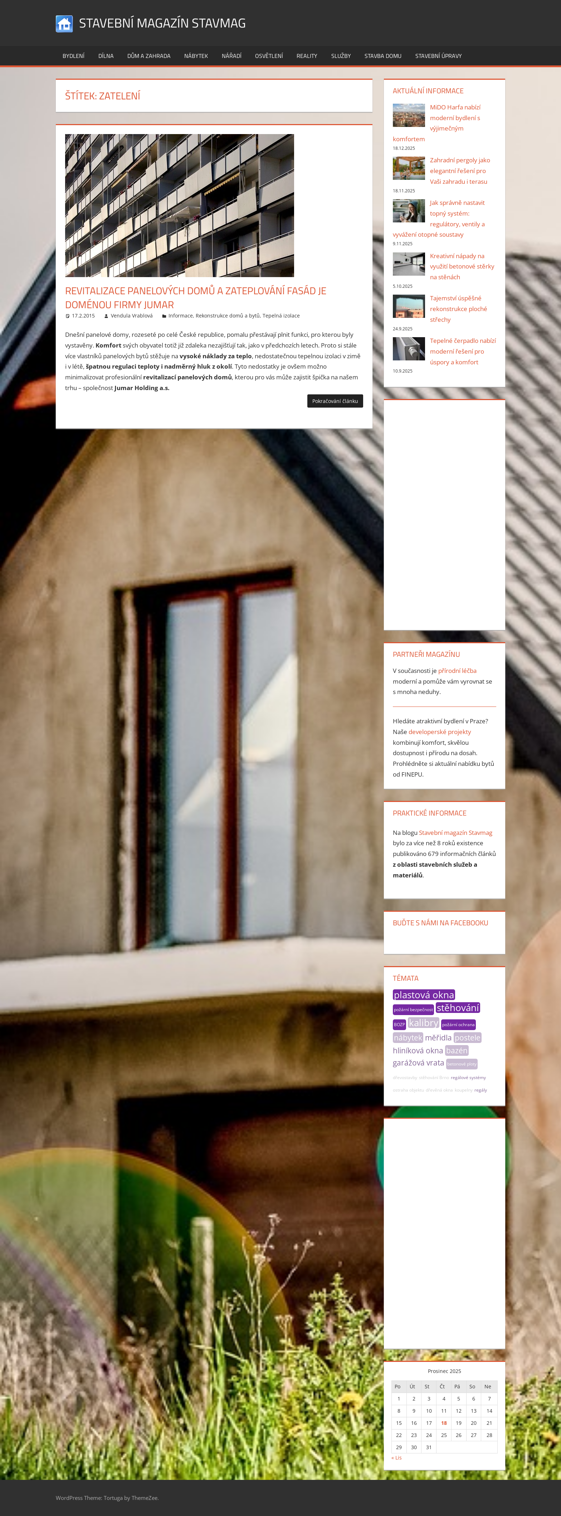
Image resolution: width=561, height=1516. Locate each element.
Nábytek (196, 55)
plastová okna (424, 994)
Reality (307, 55)
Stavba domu (383, 55)
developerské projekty (440, 732)
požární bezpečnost (413, 1009)
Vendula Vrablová (132, 315)
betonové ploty (462, 1064)
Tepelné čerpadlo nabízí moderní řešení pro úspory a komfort (463, 351)
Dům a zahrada (149, 55)
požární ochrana (458, 1025)
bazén (457, 1050)
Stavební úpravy (438, 55)
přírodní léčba (457, 670)
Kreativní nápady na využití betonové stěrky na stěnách (462, 266)
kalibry (423, 1022)
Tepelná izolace (281, 315)
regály (480, 1090)
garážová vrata (418, 1062)
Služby (341, 55)
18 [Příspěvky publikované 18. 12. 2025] (444, 1422)
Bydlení (73, 55)
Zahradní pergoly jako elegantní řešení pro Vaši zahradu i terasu (460, 171)
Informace (181, 315)
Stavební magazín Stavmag (162, 23)
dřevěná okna (439, 1090)
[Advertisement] (444, 513)
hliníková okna (418, 1050)
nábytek (408, 1038)
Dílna (106, 55)
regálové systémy (468, 1077)
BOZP (399, 1025)
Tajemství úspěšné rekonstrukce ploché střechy (458, 309)
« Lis (396, 1457)
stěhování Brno (434, 1077)
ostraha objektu (408, 1090)
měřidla (438, 1037)
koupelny (464, 1090)
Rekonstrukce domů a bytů (228, 315)
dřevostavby (405, 1077)
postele (467, 1038)
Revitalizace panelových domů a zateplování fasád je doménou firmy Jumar (195, 297)
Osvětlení (269, 55)
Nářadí (232, 55)
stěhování (458, 1007)
